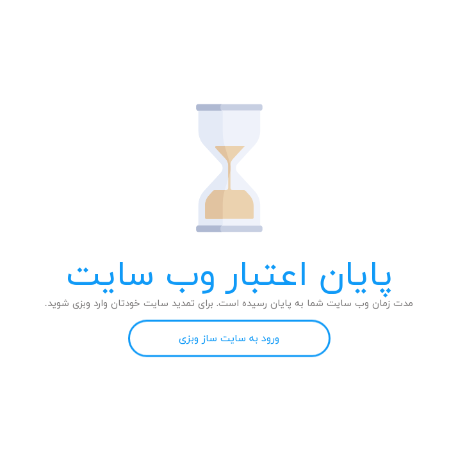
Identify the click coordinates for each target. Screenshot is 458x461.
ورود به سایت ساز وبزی (229, 339)
